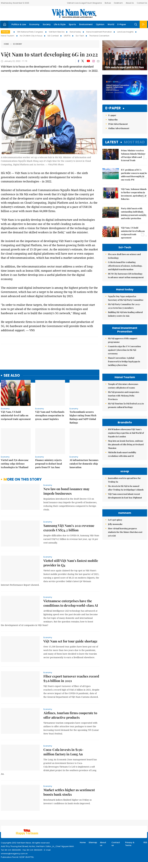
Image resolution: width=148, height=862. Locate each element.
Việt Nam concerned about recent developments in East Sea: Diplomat (125, 522)
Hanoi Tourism (8, 35)
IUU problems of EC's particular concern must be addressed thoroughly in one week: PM (134, 174)
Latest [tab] (111, 142)
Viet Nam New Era (56, 32)
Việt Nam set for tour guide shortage (70, 641)
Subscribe (113, 119)
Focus (5, 32)
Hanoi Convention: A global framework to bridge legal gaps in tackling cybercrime (124, 361)
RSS (145, 842)
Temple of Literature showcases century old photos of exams (123, 386)
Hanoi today (75, 32)
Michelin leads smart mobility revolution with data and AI (122, 454)
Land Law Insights (125, 32)
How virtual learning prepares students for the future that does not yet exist (125, 586)
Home (6, 44)
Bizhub (108, 3)
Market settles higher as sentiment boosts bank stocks (69, 792)
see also (12, 375)
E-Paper (121, 24)
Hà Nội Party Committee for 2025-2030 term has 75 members (124, 306)
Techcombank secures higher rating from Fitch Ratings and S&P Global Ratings (83, 417)
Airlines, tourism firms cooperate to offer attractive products (70, 715)
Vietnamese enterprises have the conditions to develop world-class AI (70, 603)
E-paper (113, 108)
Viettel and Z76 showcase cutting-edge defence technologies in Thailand (14, 463)
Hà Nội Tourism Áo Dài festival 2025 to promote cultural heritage (126, 405)
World (111, 24)
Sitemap (93, 842)
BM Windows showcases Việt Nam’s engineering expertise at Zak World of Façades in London (126, 433)
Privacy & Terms (129, 844)
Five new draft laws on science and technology (124, 256)
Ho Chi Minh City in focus (31, 35)
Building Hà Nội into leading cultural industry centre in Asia (125, 314)
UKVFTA (67, 35)
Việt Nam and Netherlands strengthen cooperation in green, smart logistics (49, 415)
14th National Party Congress (30, 32)
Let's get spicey (115, 573)
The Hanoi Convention (99, 35)
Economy (34, 24)
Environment (86, 24)
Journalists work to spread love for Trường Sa (124, 506)
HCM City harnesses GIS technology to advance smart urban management (126, 275)
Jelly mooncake (115, 577)
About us (103, 844)
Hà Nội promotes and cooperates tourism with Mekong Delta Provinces (123, 396)
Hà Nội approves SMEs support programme (122, 340)
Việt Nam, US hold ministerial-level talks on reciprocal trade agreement (16, 415)
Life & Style (59, 24)
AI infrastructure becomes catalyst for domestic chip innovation (84, 463)
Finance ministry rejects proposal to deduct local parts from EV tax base (48, 463)
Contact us (115, 844)
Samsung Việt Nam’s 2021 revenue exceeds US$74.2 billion (68, 527)
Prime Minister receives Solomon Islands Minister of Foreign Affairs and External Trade (133, 155)
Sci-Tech (80, 35)
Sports (72, 24)
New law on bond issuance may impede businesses (66, 491)
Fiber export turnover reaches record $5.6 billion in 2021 (71, 678)
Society (47, 24)
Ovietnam (118, 3)
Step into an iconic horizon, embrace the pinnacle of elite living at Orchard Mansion (126, 444)
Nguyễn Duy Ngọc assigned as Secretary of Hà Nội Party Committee (125, 298)
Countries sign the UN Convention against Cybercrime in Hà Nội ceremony (124, 350)
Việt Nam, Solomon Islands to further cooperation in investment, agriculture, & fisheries (134, 194)
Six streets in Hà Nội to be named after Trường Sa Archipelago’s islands (126, 514)
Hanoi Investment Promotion (99, 32)
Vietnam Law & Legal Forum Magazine (84, 3)
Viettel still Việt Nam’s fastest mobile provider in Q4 (70, 562)
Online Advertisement (118, 128)
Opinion (100, 24)
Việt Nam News (74, 13)
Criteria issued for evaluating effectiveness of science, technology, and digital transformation (125, 266)
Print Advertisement (118, 124)
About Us (130, 3)
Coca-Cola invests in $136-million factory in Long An (63, 751)
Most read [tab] (134, 142)
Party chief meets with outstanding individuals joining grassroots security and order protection (134, 213)
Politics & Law (18, 24)
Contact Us (142, 3)
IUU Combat (53, 35)
